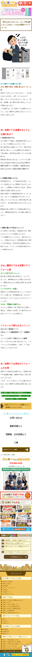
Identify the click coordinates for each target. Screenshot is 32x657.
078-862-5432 (16, 463)
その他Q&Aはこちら (16, 557)
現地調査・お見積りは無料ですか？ (16, 540)
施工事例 (5, 629)
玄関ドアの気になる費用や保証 (11, 608)
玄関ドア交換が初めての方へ (11, 640)
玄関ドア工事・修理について (11, 604)
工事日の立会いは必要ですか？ (14, 543)
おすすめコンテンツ (8, 594)
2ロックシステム (18, 162)
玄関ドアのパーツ (8, 602)
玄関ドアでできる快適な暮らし (11, 606)
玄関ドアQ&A (6, 583)
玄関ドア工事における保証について (13, 644)
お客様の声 (6, 631)
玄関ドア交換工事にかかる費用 (11, 642)
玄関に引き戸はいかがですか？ (11, 648)
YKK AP (5, 621)
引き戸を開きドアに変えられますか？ (16, 552)
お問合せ (5, 590)
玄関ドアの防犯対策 (8, 610)
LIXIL (4, 619)
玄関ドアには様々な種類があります (13, 600)
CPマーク (4, 169)
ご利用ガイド (6, 592)
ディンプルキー (6, 162)
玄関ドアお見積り (8, 581)
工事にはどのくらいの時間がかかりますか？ (15, 548)
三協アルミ (6, 623)
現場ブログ (6, 633)
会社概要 (5, 585)
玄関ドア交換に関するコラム (11, 612)
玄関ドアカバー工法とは (10, 646)
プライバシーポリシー (9, 587)
